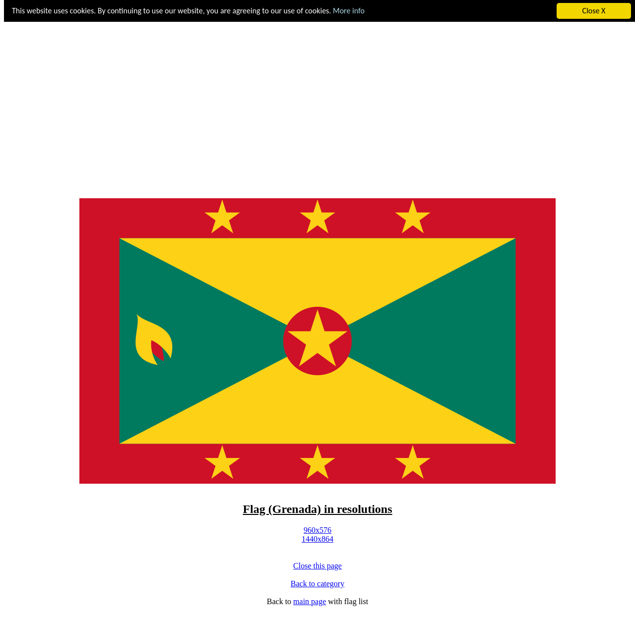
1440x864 (317, 539)
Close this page (317, 566)
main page (309, 601)
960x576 (317, 530)
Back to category (317, 583)
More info (349, 10)
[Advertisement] (317, 111)
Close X (594, 10)
